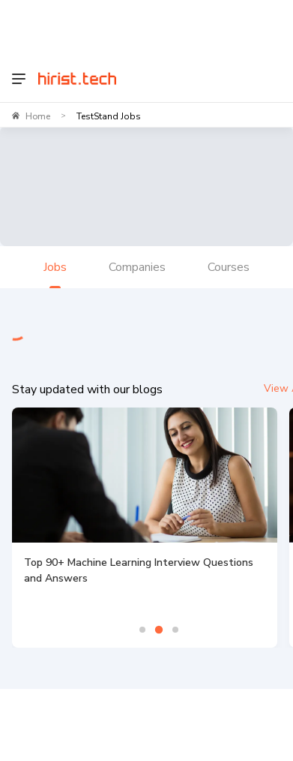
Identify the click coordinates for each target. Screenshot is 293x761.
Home (37, 116)
